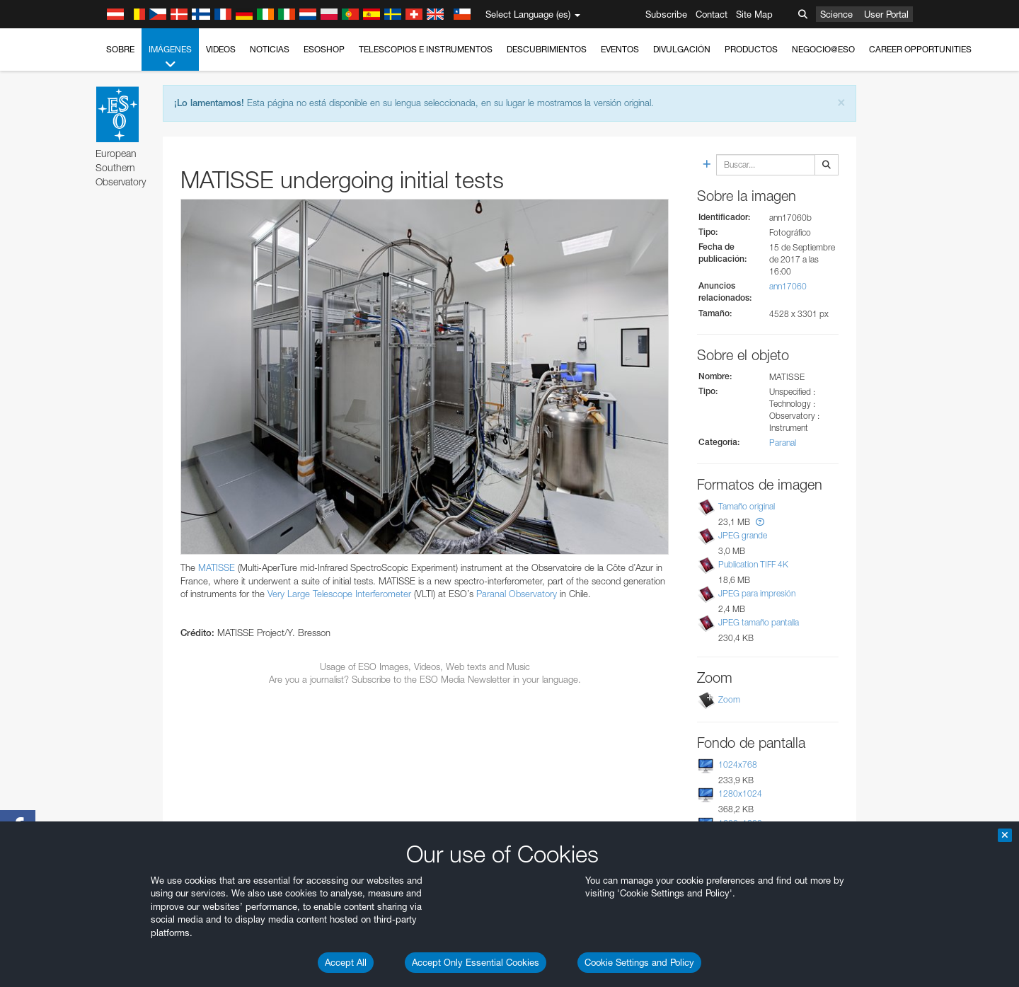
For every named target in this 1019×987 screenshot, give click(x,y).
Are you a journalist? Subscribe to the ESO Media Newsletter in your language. (425, 679)
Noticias (269, 49)
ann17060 (788, 286)
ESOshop (324, 49)
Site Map (754, 14)
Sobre (120, 49)
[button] (760, 521)
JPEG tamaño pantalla (758, 622)
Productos (751, 49)
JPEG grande (742, 535)
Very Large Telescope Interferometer (339, 593)
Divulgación (681, 49)
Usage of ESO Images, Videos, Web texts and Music (425, 666)
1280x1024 (740, 793)
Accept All (346, 962)
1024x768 (737, 764)
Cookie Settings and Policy (639, 962)
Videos (221, 49)
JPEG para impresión (756, 593)
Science (836, 14)
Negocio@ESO (823, 49)
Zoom (729, 699)
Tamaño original (746, 506)
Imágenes (170, 57)
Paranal (782, 442)
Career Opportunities (920, 49)
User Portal (886, 14)
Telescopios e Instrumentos (426, 49)
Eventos (620, 49)
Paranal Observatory (516, 593)
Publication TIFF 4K (753, 564)
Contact (711, 14)
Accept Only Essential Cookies (475, 962)
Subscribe (666, 14)
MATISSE (216, 567)
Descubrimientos (547, 49)
